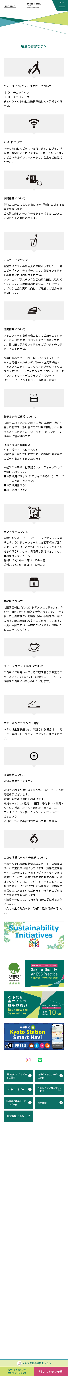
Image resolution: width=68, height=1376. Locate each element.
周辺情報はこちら (15, 1116)
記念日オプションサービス (47, 1089)
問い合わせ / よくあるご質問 (17, 1076)
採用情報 (42, 1103)
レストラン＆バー (15, 1089)
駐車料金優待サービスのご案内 (16, 1103)
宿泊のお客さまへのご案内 (47, 1076)
